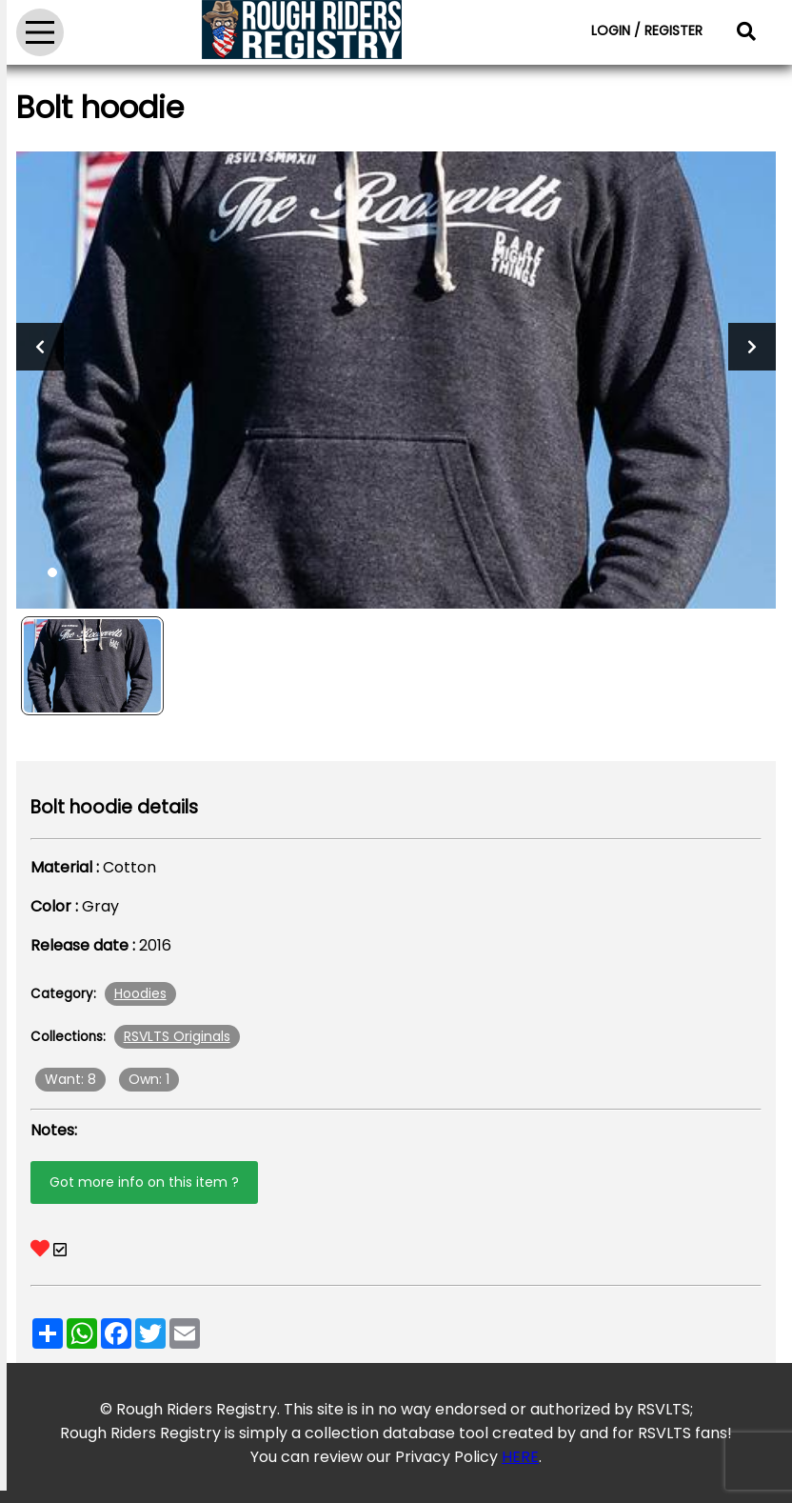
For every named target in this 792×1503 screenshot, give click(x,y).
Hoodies (140, 993)
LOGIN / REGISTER (647, 30)
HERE (520, 1457)
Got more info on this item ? (144, 1182)
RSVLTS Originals (177, 1036)
